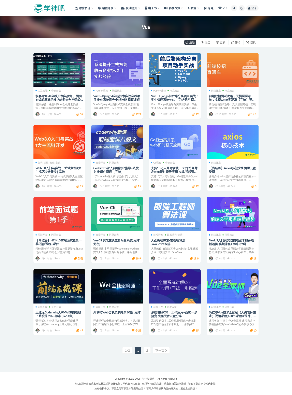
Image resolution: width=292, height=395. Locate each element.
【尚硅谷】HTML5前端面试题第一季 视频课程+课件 (58, 242)
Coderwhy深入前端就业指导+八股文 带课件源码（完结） (116, 169)
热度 (205, 42)
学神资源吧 (148, 378)
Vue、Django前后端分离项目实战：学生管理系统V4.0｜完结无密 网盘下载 (175, 99)
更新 (220, 42)
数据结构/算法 (173, 234)
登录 (252, 8)
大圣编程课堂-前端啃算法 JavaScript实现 (168, 242)
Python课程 (100, 90)
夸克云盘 (55, 90)
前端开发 (116, 90)
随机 (251, 42)
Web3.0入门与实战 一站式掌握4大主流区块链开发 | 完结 (58, 169)
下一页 (161, 350)
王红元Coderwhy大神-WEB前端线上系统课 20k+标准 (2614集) (58, 314)
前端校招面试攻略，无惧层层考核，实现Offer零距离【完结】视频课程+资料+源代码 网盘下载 (232, 99)
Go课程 (156, 162)
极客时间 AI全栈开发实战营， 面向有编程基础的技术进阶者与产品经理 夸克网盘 (58, 99)
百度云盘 (171, 307)
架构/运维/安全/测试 (47, 162)
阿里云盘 (113, 162)
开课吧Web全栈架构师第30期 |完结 (117, 312)
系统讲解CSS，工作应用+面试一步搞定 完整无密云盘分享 (174, 314)
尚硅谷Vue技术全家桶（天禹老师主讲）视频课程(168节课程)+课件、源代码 (232, 315)
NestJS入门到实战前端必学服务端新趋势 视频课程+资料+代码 (231, 242)
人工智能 (41, 90)
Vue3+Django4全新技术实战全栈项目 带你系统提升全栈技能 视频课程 (116, 97)
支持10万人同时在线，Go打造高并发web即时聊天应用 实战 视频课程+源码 (174, 171)
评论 (236, 42)
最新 (190, 42)
